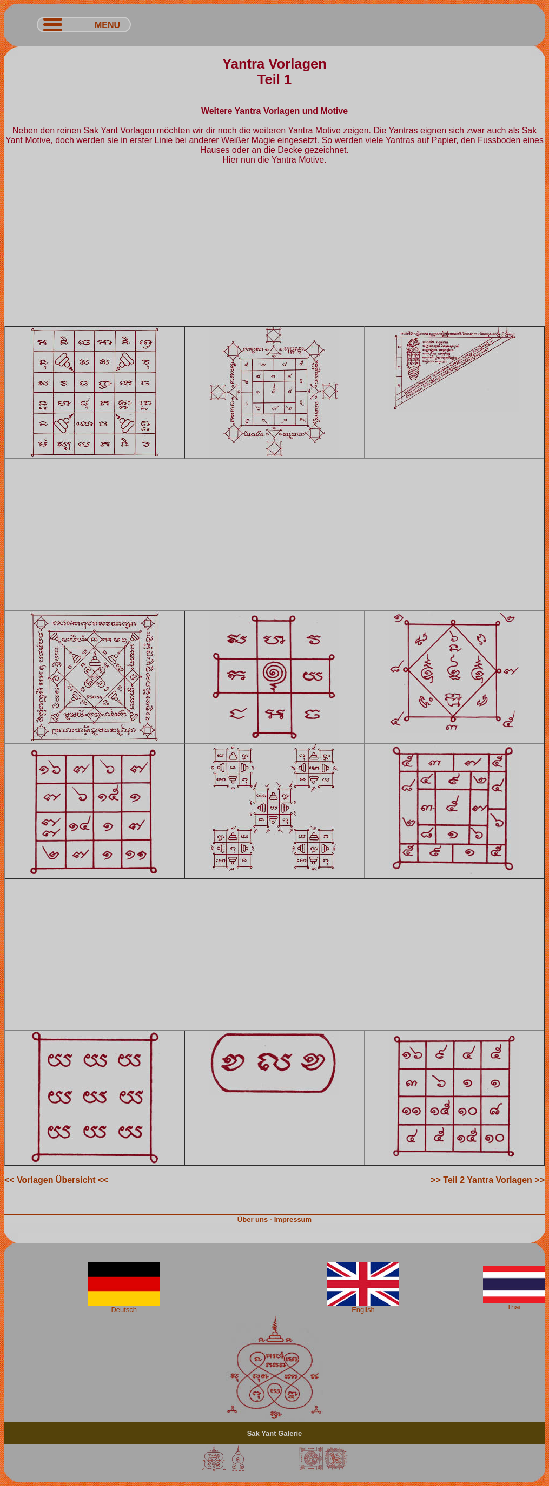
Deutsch (124, 1306)
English (363, 1306)
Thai (514, 1303)
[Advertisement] (275, 250)
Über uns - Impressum (274, 1219)
